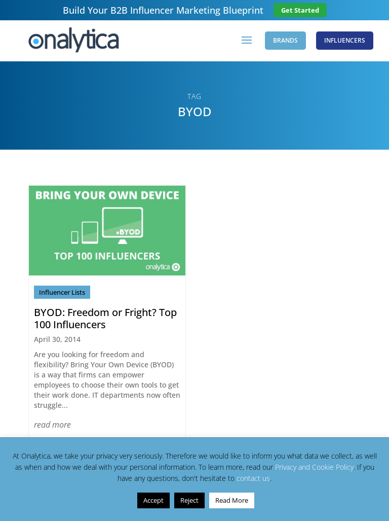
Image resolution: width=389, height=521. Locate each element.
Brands (285, 40)
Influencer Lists (62, 292)
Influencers (344, 40)
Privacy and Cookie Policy (314, 467)
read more (52, 424)
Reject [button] (189, 500)
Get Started (300, 10)
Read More (231, 500)
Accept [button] (153, 500)
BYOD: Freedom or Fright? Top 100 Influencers (105, 318)
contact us (253, 478)
